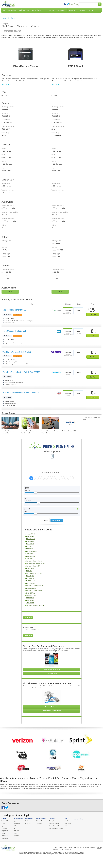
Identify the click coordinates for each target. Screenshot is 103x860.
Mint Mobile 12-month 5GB (14, 310)
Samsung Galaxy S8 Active (34, 561)
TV (45, 10)
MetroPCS (5, 835)
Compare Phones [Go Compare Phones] (51, 673)
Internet (51, 10)
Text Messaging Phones (55, 828)
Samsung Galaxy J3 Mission (35, 605)
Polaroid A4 (30, 548)
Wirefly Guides (77, 819)
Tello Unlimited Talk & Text (14, 331)
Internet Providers (41, 821)
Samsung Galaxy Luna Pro (34, 585)
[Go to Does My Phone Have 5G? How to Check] (10, 423)
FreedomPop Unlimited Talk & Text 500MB (21, 372)
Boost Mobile (5, 838)
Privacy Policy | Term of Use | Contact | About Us (74, 847)
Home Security (61, 10)
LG (14, 828)
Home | (56, 847)
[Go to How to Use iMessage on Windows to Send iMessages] (30, 423)
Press (76, 4)
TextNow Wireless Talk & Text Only (18, 352)
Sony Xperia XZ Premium (34, 573)
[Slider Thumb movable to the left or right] (35, 493)
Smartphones (52, 821)
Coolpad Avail (30, 534)
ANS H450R (30, 603)
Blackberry (67, 823)
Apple (15, 821)
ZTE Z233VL (30, 598)
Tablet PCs (27, 823)
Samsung (16, 835)
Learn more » (6, 84)
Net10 (3, 833)
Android (66, 821)
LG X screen (30, 544)
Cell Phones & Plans (9, 10)
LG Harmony (30, 578)
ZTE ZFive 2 (30, 558)
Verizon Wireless (6, 821)
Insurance (72, 10)
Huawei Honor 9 (31, 556)
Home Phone (36, 10)
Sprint (3, 825)
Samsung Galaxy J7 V (33, 566)
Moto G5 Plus (30, 593)
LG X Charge (30, 583)
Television (39, 823)
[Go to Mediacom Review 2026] (70, 423)
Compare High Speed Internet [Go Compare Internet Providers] (51, 711)
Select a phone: (52, 452)
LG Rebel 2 (29, 546)
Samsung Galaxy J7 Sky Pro (35, 590)
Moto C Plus (30, 568)
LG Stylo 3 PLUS (31, 551)
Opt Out (99, 847)
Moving (91, 10)
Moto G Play (30, 541)
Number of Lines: (51, 472)
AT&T (3, 823)
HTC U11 (29, 571)
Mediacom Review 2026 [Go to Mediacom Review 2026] (68, 431)
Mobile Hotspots (29, 821)
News (71, 4)
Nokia (15, 833)
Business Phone (24, 10)
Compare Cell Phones (8, 18)
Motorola (16, 830)
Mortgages (82, 10)
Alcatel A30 (29, 553)
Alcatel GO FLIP (31, 595)
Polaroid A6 (30, 600)
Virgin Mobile (5, 830)
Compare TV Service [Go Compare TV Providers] (51, 707)
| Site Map (93, 847)
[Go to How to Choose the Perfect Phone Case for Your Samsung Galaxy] (50, 423)
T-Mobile (4, 828)
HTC (14, 825)
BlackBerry (16, 823)
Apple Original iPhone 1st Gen (35, 563)
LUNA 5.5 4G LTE (32, 581)
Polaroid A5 (30, 536)
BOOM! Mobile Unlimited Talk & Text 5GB (21, 393)
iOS (65, 825)
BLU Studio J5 (30, 539)
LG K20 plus (30, 576)
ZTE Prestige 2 (31, 588)
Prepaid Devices (53, 823)
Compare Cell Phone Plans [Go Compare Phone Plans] (51, 670)
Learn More (28, 617)
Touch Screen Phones (54, 825)
